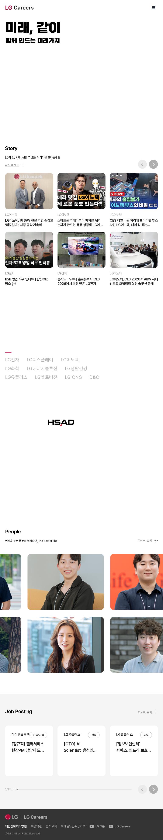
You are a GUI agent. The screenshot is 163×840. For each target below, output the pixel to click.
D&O (94, 377)
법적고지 (51, 826)
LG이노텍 (70, 359)
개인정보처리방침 (16, 826)
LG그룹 (97, 826)
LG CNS (73, 377)
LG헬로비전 (46, 377)
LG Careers (120, 826)
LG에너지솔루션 (42, 368)
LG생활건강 (76, 368)
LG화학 (12, 368)
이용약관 (36, 826)
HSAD (113, 377)
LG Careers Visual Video (81, 90)
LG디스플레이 (40, 359)
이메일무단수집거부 (73, 826)
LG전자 (12, 359)
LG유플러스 (16, 377)
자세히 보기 (15, 165)
